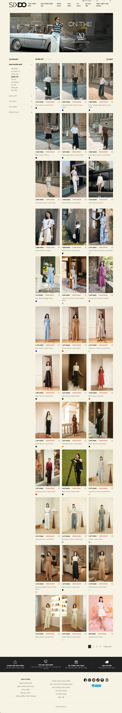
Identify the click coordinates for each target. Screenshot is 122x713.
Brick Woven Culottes (96, 396)
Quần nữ (14, 77)
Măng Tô (14, 87)
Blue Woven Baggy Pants (44, 298)
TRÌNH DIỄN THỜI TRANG (102, 5)
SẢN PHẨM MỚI (32, 5)
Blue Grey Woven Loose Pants (72, 539)
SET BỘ (14, 90)
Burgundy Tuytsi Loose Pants (45, 491)
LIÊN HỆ (61, 697)
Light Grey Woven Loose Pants (99, 348)
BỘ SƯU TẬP (88, 5)
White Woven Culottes (43, 250)
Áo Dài (13, 85)
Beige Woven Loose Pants (44, 637)
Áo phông (15, 82)
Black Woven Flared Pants (71, 396)
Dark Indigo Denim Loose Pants (73, 155)
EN (104, 0)
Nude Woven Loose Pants (98, 587)
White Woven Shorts (96, 203)
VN (97, 0)
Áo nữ (13, 79)
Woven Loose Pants (95, 539)
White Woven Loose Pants (71, 203)
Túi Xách (13, 101)
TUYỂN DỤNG (61, 694)
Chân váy (14, 74)
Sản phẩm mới (15, 64)
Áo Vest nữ (15, 71)
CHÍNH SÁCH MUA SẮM (61, 681)
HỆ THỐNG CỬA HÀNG (61, 687)
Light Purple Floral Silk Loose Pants (101, 250)
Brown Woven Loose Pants (71, 348)
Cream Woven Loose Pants (71, 637)
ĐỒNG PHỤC (59, 5)
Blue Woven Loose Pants (44, 348)
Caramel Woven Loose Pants (72, 443)
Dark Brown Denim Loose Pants (100, 155)
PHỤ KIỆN (69, 5)
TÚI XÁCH (79, 5)
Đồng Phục (14, 112)
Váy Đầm (14, 69)
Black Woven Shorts (42, 155)
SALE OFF (13, 96)
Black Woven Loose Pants (44, 105)
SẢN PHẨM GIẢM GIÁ (47, 5)
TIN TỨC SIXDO (61, 691)
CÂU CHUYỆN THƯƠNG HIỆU (61, 684)
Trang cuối (107, 646)
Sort (109, 59)
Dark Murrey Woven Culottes (98, 298)
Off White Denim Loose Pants (45, 203)
